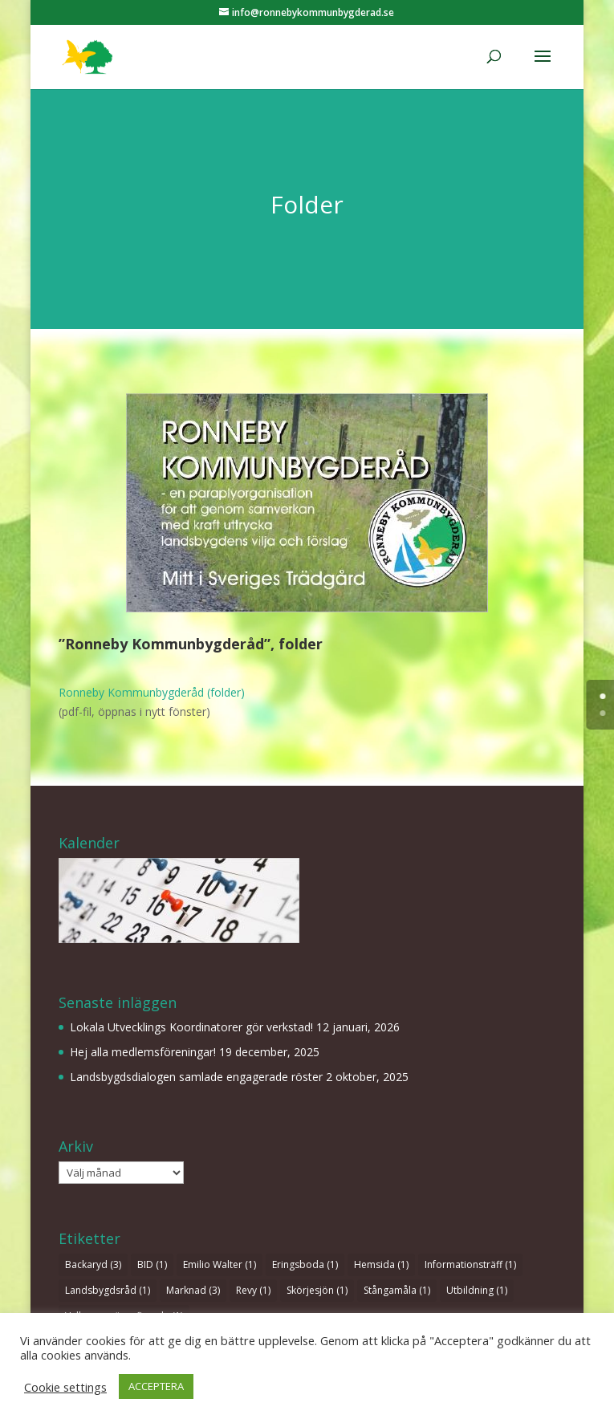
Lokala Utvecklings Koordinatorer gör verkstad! (191, 1027)
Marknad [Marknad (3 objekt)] (193, 1290)
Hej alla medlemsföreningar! (143, 1051)
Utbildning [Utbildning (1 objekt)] (476, 1290)
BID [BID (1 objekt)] (152, 1264)
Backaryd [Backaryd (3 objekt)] (93, 1264)
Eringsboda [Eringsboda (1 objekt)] (305, 1264)
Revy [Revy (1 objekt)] (253, 1290)
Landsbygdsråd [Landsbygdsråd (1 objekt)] (107, 1290)
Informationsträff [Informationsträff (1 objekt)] (470, 1264)
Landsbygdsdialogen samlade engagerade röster (196, 1076)
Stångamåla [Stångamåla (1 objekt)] (397, 1290)
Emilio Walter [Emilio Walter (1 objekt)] (219, 1264)
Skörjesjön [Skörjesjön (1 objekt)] (317, 1290)
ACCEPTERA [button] (156, 1386)
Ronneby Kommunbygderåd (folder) (152, 692)
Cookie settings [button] (65, 1387)
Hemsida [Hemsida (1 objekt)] (381, 1264)
